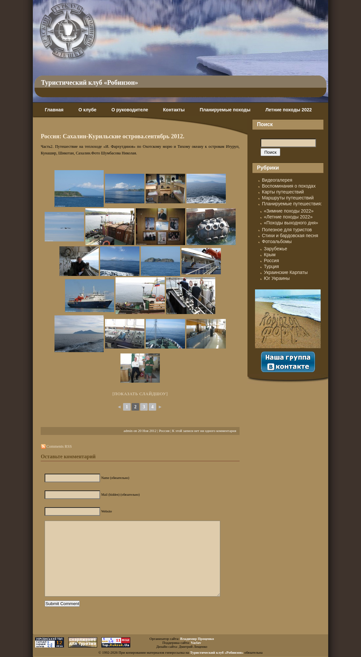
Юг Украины (277, 278)
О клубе (87, 109)
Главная (54, 109)
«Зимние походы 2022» (289, 211)
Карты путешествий (283, 191)
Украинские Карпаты (286, 272)
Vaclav (196, 643)
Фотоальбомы (277, 241)
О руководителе (129, 109)
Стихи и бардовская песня (290, 235)
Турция (271, 266)
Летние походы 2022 (288, 109)
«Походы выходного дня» (291, 222)
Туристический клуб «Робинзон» (89, 82)
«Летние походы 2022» (288, 216)
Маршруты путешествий (288, 197)
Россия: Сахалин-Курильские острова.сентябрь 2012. (112, 136)
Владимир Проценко (197, 639)
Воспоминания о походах (289, 186)
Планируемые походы (225, 109)
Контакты (174, 109)
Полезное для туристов (287, 229)
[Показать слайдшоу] (140, 393)
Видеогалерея (277, 180)
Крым (270, 254)
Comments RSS (59, 446)
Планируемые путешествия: (292, 203)
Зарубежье (275, 248)
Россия (164, 431)
